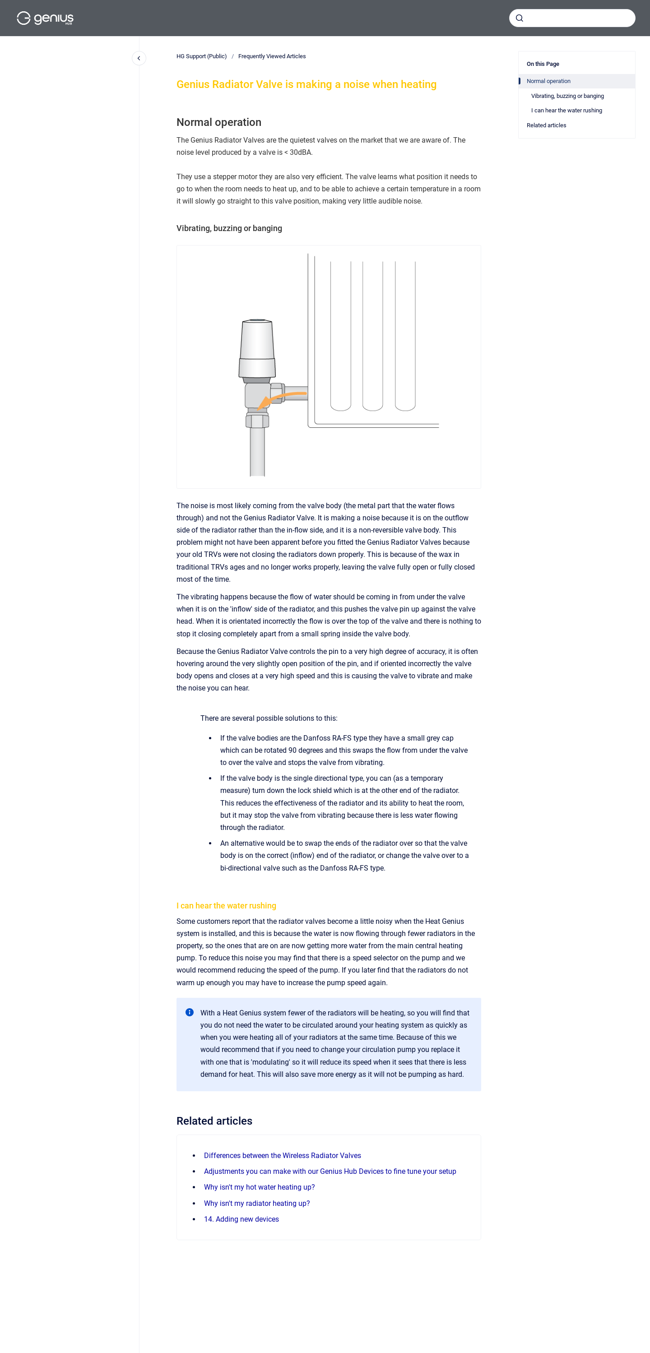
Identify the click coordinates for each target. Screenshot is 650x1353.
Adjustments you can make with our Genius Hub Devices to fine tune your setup (330, 1171)
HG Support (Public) (201, 56)
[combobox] (572, 18)
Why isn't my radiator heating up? (257, 1203)
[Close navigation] (139, 58)
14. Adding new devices (241, 1219)
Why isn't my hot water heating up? (259, 1187)
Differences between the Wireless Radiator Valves (282, 1155)
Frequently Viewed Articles (272, 56)
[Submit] (519, 18)
